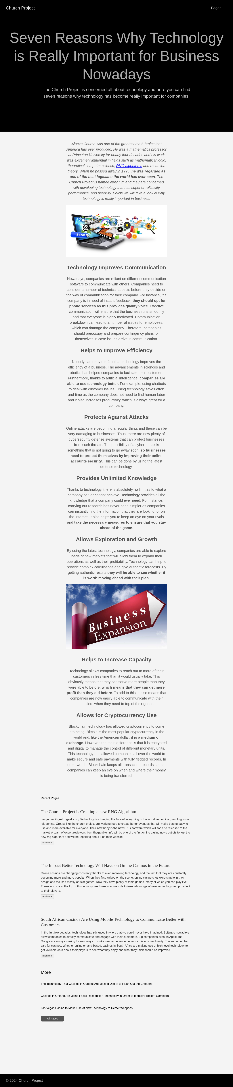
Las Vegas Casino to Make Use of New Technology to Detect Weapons (87, 1008)
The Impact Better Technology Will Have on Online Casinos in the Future (105, 865)
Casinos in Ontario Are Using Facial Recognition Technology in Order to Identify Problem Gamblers (105, 995)
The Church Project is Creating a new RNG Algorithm (88, 811)
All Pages (52, 1018)
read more (47, 842)
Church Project (20, 7)
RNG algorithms (129, 166)
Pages (216, 8)
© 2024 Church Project (24, 1080)
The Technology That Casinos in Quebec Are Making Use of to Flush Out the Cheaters (96, 983)
